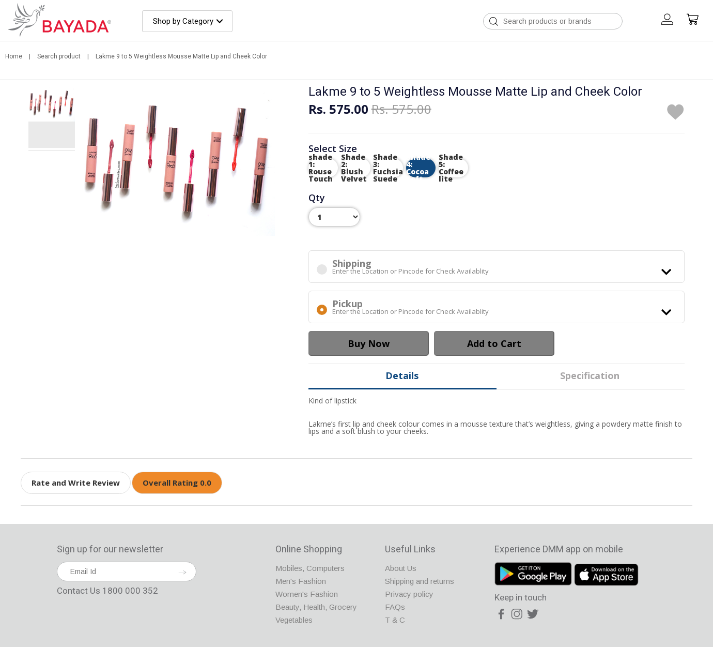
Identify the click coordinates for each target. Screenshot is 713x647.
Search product (59, 56)
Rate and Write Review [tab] (76, 482)
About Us (400, 568)
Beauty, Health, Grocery (316, 607)
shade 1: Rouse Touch (320, 167)
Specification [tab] (589, 375)
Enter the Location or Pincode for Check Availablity (496, 267)
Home (14, 56)
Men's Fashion (300, 581)
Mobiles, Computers (310, 568)
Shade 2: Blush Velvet (354, 167)
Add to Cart (494, 343)
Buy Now (369, 343)
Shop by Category (183, 21)
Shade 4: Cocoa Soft (418, 167)
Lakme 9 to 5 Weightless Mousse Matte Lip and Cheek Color (181, 56)
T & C (395, 619)
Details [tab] (402, 375)
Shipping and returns (419, 581)
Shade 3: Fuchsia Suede (388, 167)
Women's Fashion (306, 594)
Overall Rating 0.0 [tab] (177, 482)
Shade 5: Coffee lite (451, 167)
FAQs (395, 607)
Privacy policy (409, 594)
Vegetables (294, 619)
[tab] (51, 105)
